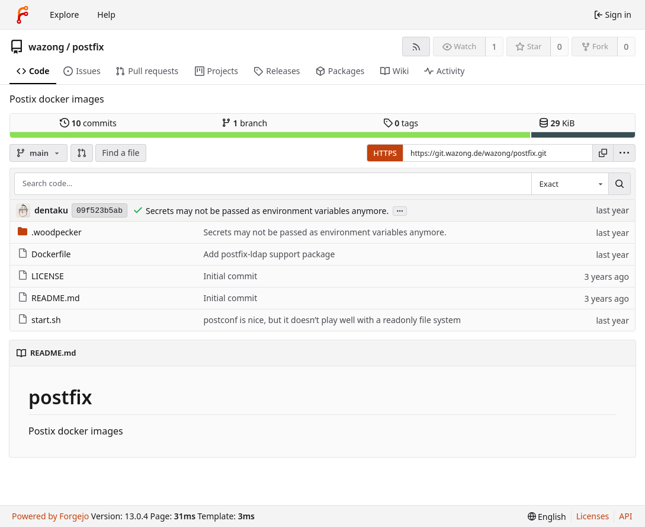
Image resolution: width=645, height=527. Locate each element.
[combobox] (569, 184)
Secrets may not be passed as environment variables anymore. (267, 210)
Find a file (120, 152)
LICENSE (41, 276)
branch (244, 123)
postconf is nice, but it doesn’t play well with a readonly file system (332, 319)
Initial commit (230, 276)
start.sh (39, 319)
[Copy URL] (603, 153)
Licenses (592, 516)
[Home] (22, 14)
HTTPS (385, 153)
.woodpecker (50, 232)
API (625, 516)
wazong (46, 47)
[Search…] (619, 184)
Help (106, 14)
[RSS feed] (416, 46)
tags (400, 123)
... (399, 210)
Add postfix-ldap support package (269, 254)
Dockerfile (44, 254)
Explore (64, 14)
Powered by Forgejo (50, 516)
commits (88, 123)
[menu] (624, 153)
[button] (81, 153)
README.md (49, 298)
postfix (88, 47)
